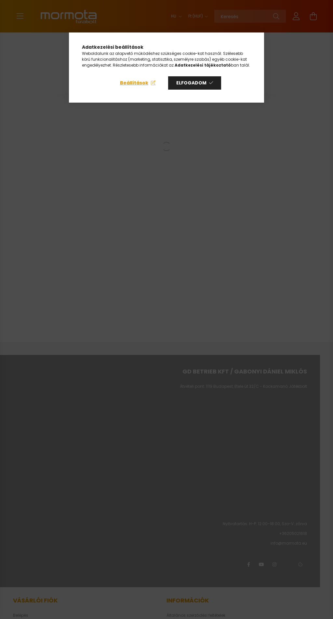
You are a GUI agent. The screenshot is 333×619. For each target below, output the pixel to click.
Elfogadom (191, 83)
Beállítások (134, 83)
